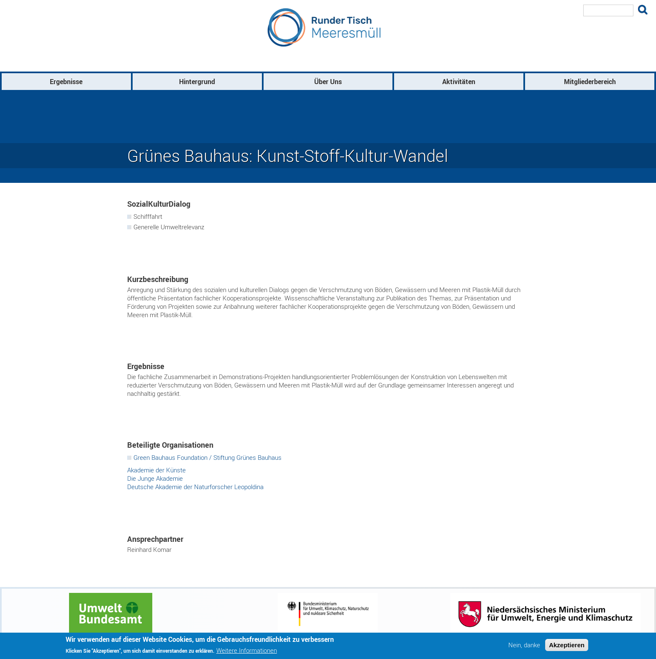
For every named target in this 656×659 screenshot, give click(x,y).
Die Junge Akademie (155, 478)
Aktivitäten (458, 81)
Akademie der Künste (156, 470)
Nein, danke (524, 645)
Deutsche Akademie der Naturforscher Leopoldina (195, 486)
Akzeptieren (566, 645)
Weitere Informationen (246, 651)
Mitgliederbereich (590, 81)
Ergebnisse (66, 81)
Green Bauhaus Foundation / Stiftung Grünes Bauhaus (207, 457)
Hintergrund (197, 81)
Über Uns (328, 81)
